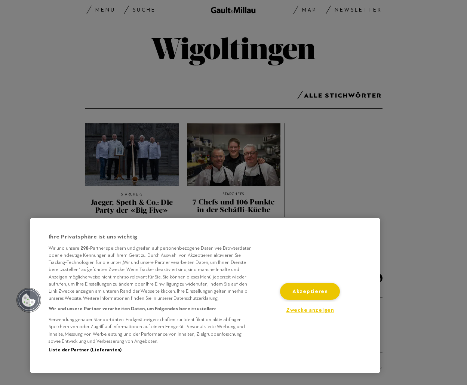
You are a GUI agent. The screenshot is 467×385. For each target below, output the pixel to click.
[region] (205, 295)
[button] (29, 300)
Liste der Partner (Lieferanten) (85, 350)
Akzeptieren (310, 291)
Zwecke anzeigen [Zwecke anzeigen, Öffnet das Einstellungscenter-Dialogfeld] (310, 310)
